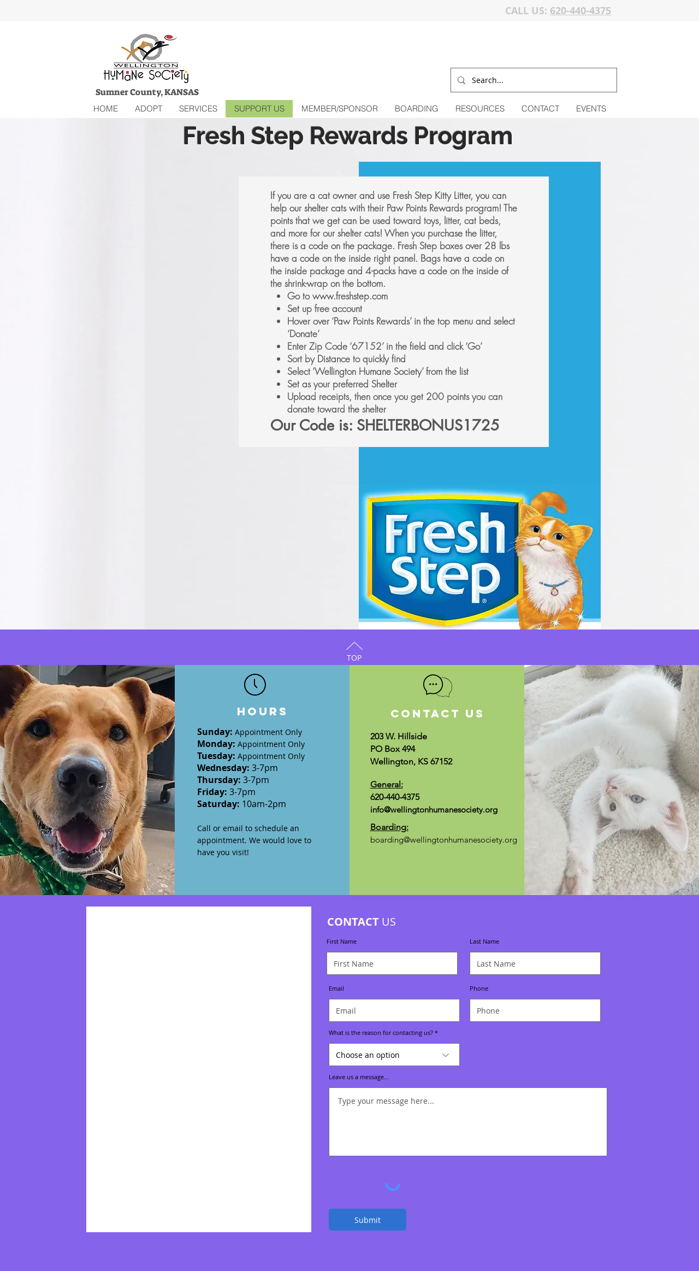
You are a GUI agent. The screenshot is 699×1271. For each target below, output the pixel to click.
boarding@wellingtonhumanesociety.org (443, 839)
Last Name (484, 941)
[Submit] (367, 1220)
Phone (479, 988)
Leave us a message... (359, 1077)
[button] (198, 108)
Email (336, 988)
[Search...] (533, 80)
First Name (342, 941)
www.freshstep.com (350, 296)
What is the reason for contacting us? (381, 1032)
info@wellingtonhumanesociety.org (433, 809)
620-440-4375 (580, 10)
